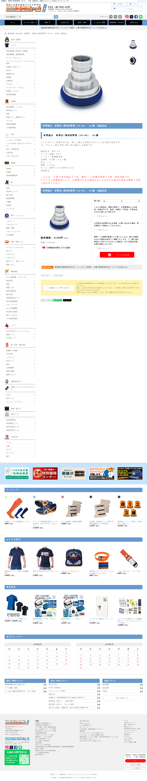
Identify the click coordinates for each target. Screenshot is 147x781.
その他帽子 (10, 235)
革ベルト (9, 251)
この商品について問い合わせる (58, 288)
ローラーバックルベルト (15, 247)
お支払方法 (65, 22)
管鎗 (7, 284)
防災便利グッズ (11, 423)
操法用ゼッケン (11, 110)
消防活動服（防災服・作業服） (17, 51)
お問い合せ (134, 22)
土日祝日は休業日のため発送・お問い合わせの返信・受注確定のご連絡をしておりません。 (116, 224)
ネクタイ (9, 84)
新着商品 (82, 731)
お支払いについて (129, 722)
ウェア (13, 45)
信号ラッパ (10, 361)
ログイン (136, 4)
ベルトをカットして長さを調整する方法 (92, 735)
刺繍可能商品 (39, 754)
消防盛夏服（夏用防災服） (15, 54)
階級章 (13, 163)
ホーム (12, 22)
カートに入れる (123, 255)
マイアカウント (129, 732)
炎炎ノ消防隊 (16, 39)
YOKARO (14, 437)
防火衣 (8, 70)
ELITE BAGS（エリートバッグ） (18, 331)
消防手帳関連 (11, 124)
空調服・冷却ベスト (13, 67)
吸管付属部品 (11, 291)
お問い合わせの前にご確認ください (91, 741)
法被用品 (9, 81)
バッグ (13, 325)
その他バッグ (11, 338)
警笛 (7, 114)
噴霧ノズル (10, 287)
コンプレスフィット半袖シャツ (16, 619)
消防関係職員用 (11, 175)
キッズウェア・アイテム (15, 87)
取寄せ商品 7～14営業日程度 (52, 275)
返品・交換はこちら (122, 698)
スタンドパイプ (11, 305)
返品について (128, 726)
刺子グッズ (10, 398)
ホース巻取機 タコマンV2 (16, 277)
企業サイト (53, 774)
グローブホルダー (12, 156)
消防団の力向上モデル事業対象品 (45, 750)
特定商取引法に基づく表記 (132, 728)
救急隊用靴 (10, 198)
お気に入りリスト (85, 723)
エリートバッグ (84, 774)
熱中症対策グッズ (12, 427)
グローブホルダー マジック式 (129, 571)
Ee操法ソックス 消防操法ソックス (17, 521)
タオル (8, 395)
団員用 (8, 168)
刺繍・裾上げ (16, 409)
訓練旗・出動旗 (11, 350)
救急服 (8, 77)
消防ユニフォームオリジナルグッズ (23, 388)
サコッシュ (10, 453)
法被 (7, 446)
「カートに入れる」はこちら (135, 761)
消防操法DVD (16, 381)
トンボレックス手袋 (13, 140)
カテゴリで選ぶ (30, 22)
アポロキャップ (11, 224)
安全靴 (8, 205)
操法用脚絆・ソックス (14, 107)
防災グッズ (15, 414)
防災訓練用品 (11, 420)
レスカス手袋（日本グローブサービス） (19, 145)
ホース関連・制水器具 (42, 741)
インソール (10, 209)
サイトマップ (142, 1)
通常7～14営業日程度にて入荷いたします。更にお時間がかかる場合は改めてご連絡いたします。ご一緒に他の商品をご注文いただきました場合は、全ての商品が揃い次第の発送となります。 (116, 240)
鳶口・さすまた (11, 315)
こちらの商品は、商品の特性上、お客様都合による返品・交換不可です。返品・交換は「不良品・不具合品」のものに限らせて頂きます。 (116, 209)
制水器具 (9, 281)
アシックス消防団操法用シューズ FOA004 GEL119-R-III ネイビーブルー (46, 524)
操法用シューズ (11, 191)
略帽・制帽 (10, 228)
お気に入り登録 (135, 764)
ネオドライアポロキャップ (70, 571)
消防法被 (62, 774)
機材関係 (11, 33)
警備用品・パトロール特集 (43, 737)
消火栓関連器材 (11, 301)
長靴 (7, 188)
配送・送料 (82, 22)
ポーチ (8, 449)
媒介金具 (19, 33)
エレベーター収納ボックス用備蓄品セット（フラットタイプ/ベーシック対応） (130, 621)
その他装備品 (11, 127)
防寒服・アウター (12, 91)
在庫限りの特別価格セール (43, 723)
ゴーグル (9, 121)
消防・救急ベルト (17, 242)
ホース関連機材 (11, 308)
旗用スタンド (11, 375)
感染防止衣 (10, 74)
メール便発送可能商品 (42, 752)
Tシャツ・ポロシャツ (14, 58)
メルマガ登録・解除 (130, 742)
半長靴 (8, 202)
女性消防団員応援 (40, 733)
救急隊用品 (38, 743)
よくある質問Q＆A (85, 725)
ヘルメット (10, 221)
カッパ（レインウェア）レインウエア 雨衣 (20, 62)
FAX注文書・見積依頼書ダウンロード (91, 729)
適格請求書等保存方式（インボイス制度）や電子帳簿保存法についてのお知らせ (74, 28)
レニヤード (10, 357)
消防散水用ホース (12, 298)
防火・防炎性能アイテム (42, 739)
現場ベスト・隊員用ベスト (15, 117)
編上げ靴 (9, 195)
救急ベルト (10, 265)
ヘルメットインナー (13, 231)
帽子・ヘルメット (17, 215)
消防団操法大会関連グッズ (43, 725)
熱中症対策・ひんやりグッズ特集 (45, 731)
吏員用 (8, 172)
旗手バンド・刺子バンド (15, 261)
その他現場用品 (11, 318)
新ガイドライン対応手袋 (42, 744)
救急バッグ (10, 334)
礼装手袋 (9, 153)
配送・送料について (130, 724)
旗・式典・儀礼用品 (18, 345)
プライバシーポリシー (131, 730)
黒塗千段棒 (10, 371)
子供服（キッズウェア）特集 (44, 735)
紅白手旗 (9, 354)
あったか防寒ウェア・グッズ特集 (45, 729)
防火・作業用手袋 (12, 149)
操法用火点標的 (11, 312)
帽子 (7, 456)
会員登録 (120, 4)
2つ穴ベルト (10, 254)
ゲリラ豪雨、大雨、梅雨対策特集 (45, 727)
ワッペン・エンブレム (14, 402)
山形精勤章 (10, 368)
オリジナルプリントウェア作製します (91, 733)
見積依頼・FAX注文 (117, 22)
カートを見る (128, 9)
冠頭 (7, 364)
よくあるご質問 (99, 22)
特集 (47, 22)
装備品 (13, 101)
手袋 (12, 134)
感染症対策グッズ (12, 430)
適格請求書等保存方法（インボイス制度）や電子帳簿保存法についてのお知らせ (84, 267)
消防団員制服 (11, 94)
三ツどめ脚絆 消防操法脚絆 (71, 521)
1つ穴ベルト (10, 258)
